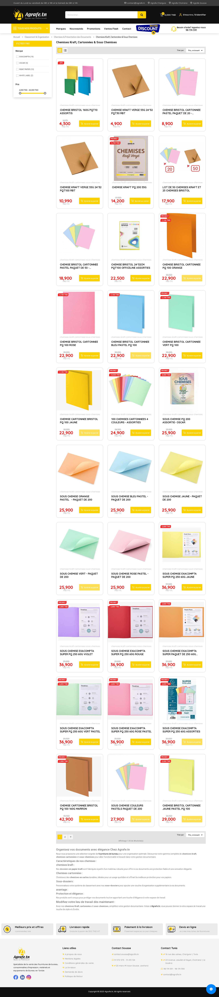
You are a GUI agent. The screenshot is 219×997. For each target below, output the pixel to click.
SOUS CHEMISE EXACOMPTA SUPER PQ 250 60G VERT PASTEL (80, 730)
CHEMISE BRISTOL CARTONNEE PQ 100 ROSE (79, 343)
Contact (126, 28)
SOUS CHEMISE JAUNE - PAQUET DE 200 (182, 498)
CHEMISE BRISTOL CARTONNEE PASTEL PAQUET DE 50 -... (79, 266)
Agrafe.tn (155, 906)
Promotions (93, 28)
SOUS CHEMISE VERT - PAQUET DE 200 (79, 575)
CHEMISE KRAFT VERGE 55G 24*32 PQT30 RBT (132, 111)
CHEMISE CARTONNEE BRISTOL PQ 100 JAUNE (79, 420)
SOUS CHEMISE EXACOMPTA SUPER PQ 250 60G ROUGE (128, 652)
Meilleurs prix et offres (29, 927)
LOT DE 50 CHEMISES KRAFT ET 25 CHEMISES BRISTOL (182, 189)
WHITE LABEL (26, 75)
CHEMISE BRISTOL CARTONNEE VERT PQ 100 (182, 343)
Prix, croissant (196, 50)
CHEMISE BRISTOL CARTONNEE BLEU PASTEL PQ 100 (130, 343)
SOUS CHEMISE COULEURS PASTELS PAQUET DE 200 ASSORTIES (127, 807)
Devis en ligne (187, 927)
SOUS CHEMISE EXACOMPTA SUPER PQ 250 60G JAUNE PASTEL (180, 575)
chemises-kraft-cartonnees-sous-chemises (80, 105)
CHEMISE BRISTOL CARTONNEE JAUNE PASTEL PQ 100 (182, 807)
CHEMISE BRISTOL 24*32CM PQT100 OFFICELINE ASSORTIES (130, 266)
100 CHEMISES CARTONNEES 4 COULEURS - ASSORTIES (129, 420)
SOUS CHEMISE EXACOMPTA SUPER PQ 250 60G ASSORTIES (181, 730)
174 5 (191, 30)
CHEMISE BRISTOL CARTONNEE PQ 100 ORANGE (182, 266)
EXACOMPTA (26, 57)
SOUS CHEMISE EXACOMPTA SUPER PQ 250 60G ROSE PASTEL (131, 730)
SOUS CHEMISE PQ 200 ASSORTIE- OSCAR (176, 420)
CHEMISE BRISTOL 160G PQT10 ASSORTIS (78, 111)
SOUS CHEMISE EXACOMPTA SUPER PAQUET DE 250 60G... (180, 652)
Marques (61, 28)
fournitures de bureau (108, 854)
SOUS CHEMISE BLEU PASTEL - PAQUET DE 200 (129, 498)
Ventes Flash (111, 28)
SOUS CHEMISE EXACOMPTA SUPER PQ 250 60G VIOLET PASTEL (77, 652)
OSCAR (23, 63)
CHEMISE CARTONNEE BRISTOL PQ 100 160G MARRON (79, 807)
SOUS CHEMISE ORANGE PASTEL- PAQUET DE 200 (76, 498)
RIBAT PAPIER (26, 69)
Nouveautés (76, 28)
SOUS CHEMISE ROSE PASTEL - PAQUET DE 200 (129, 575)
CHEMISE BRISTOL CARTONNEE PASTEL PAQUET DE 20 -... (182, 111)
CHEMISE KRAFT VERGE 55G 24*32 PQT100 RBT (80, 189)
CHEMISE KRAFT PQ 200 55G (129, 187)
